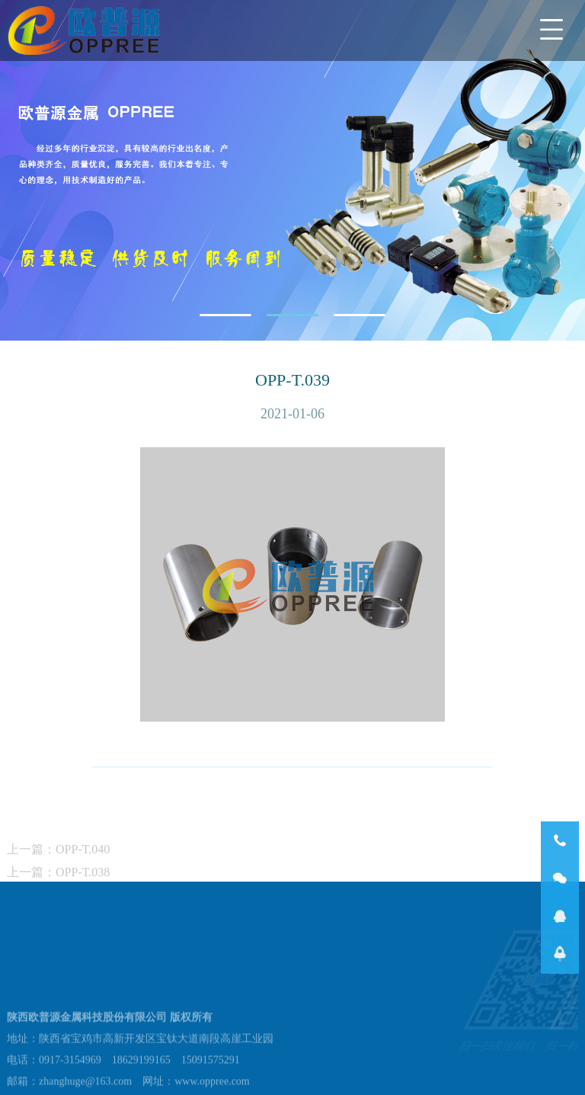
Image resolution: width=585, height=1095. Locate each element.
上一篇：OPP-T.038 (58, 888)
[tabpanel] (292, 170)
